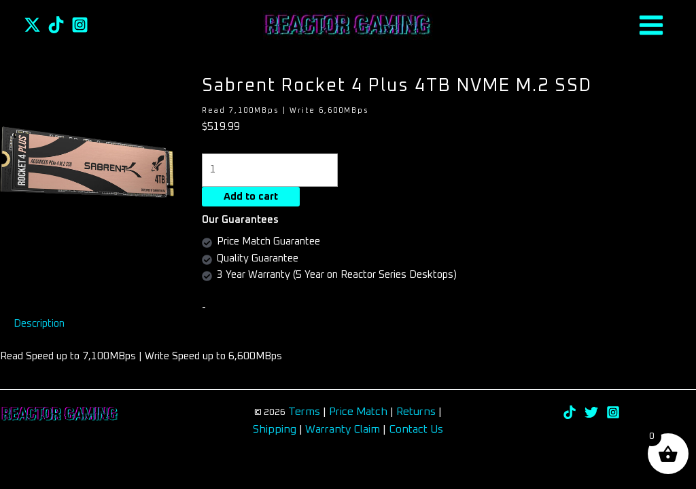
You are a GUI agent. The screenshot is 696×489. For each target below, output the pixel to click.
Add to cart (251, 197)
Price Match (358, 411)
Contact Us (416, 429)
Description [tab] (39, 324)
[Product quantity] (270, 170)
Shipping (274, 429)
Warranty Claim (342, 429)
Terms (304, 411)
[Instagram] (79, 24)
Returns (417, 411)
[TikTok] (56, 24)
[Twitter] (32, 24)
